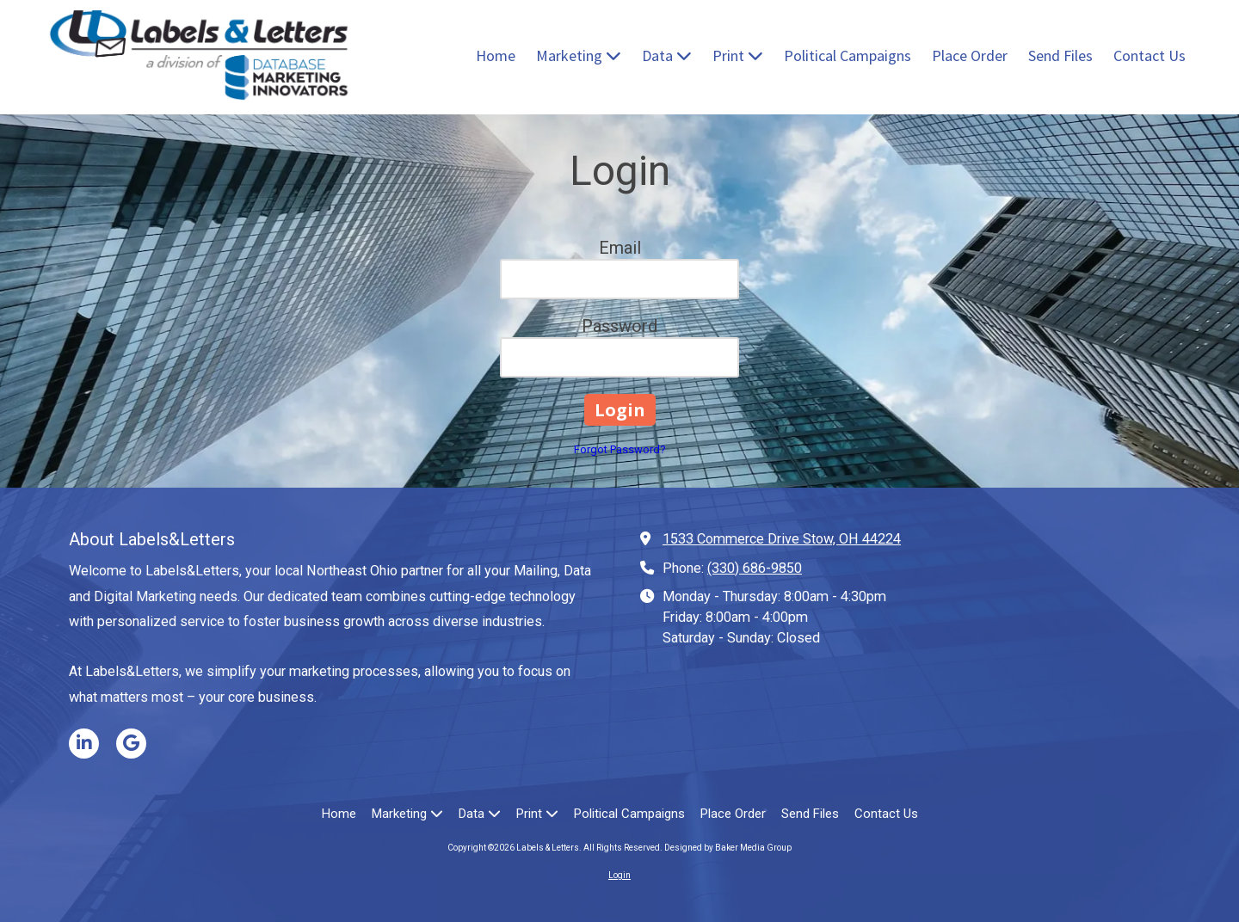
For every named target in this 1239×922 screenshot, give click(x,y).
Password (619, 326)
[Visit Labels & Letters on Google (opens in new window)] (131, 743)
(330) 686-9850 (754, 568)
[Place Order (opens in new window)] (970, 57)
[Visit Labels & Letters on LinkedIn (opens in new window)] (84, 743)
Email (620, 247)
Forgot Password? (620, 449)
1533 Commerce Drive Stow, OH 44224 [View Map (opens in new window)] (782, 539)
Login (619, 875)
